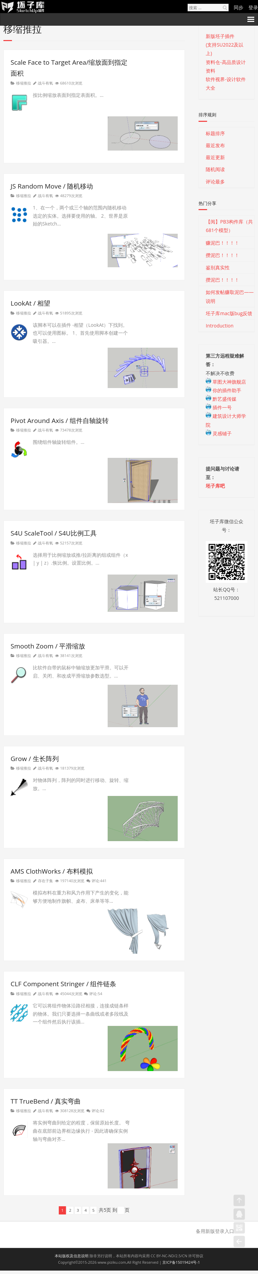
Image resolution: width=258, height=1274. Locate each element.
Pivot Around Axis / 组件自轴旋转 (60, 420)
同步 (238, 7)
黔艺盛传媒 (221, 399)
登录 (253, 7)
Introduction (219, 325)
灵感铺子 (219, 433)
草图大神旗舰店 (226, 381)
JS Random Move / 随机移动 (52, 186)
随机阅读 (215, 169)
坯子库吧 (215, 485)
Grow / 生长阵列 (35, 758)
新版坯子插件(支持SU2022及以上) (224, 44)
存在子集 (45, 880)
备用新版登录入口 (215, 1231)
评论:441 (99, 880)
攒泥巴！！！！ (222, 255)
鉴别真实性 (218, 267)
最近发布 (215, 145)
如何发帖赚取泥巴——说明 (230, 296)
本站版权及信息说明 (72, 1255)
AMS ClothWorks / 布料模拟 (52, 871)
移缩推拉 (23, 83)
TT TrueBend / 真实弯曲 (46, 1101)
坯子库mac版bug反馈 (229, 313)
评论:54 (95, 993)
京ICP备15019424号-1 (181, 1262)
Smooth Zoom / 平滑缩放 (48, 646)
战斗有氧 (45, 83)
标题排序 (215, 133)
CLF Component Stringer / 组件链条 (63, 983)
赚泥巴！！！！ (222, 243)
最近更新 (215, 157)
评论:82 (98, 1110)
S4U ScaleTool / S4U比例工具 (54, 533)
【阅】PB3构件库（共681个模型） (229, 225)
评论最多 (215, 181)
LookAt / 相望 (30, 303)
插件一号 (219, 407)
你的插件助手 (223, 390)
